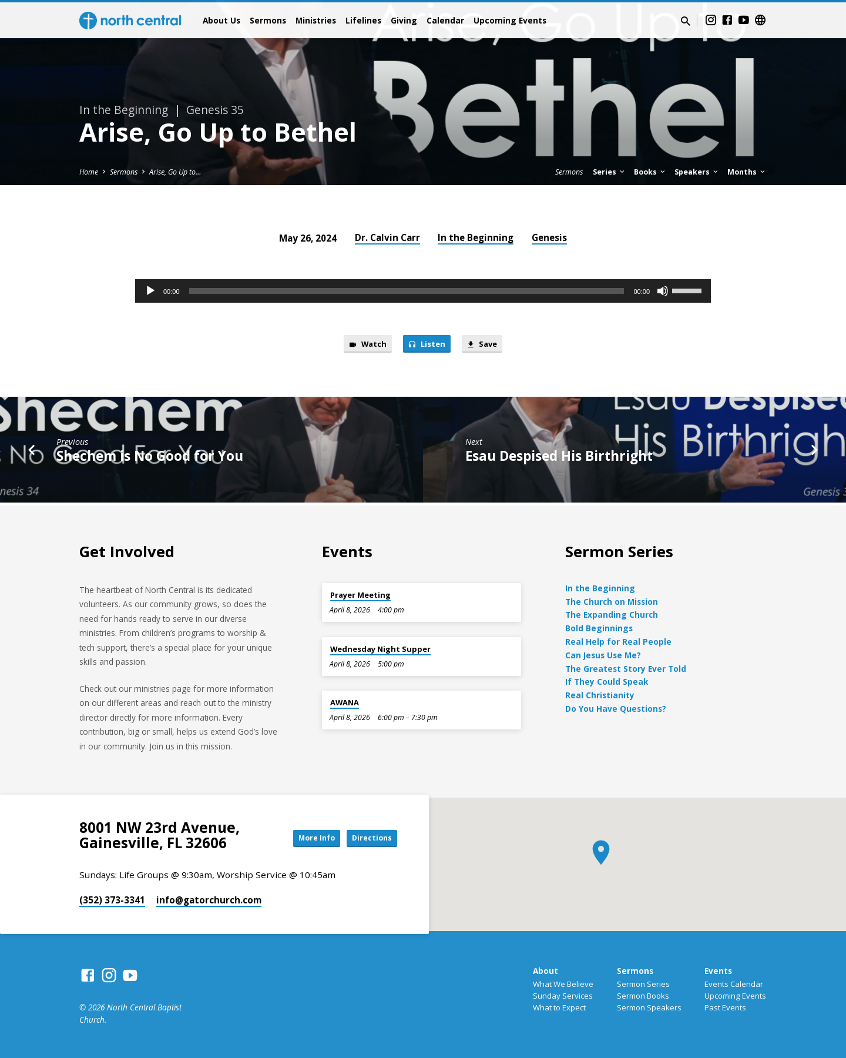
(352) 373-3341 (112, 900)
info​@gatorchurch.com (208, 900)
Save (488, 345)
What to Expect (559, 1007)
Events (718, 970)
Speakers (697, 172)
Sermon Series (643, 984)
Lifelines (363, 20)
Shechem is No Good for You (149, 459)
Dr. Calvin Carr (387, 237)
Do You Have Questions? (615, 708)
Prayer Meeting (360, 595)
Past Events (725, 1007)
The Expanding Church (611, 614)
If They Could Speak (606, 681)
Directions (368, 837)
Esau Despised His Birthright (559, 459)
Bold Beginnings (599, 628)
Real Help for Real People (618, 641)
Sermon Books (643, 995)
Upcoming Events (510, 20)
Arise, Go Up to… (175, 172)
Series (609, 172)
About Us (221, 20)
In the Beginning (475, 237)
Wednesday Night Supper (380, 649)
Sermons (268, 20)
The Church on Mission (611, 601)
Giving (404, 20)
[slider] (407, 291)
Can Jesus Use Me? (603, 655)
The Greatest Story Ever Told (625, 668)
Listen (427, 345)
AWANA (344, 702)
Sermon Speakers (649, 1007)
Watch (361, 345)
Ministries (316, 20)
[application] (423, 291)
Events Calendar (733, 984)
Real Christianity (599, 695)
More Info (302, 837)
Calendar (445, 20)
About (545, 970)
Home (88, 172)
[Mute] (663, 291)
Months (747, 172)
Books (650, 172)
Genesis (549, 237)
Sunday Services (563, 995)
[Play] (150, 291)
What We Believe (563, 984)
